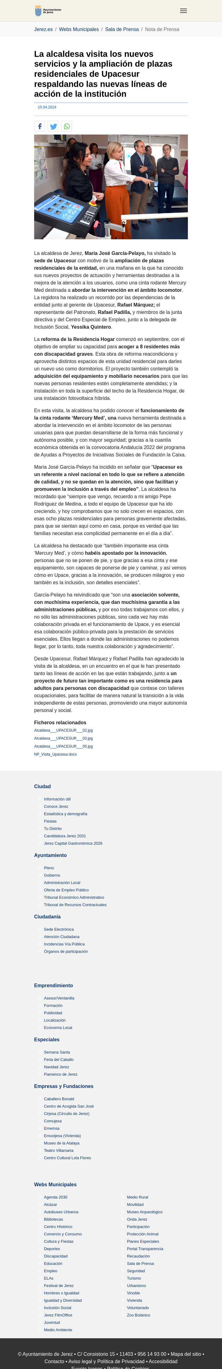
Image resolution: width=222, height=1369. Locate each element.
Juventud (52, 1322)
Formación (53, 1005)
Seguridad (136, 1271)
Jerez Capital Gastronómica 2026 (73, 843)
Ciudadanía (47, 916)
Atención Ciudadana (61, 936)
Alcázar (50, 1204)
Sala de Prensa (140, 1263)
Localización (54, 1020)
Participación (138, 1226)
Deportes (52, 1248)
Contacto (54, 1361)
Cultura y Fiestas (58, 1241)
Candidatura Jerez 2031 (65, 836)
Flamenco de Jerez (60, 1074)
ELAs (49, 1278)
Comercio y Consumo (63, 1234)
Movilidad (135, 1204)
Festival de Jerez (59, 1285)
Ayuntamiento (50, 855)
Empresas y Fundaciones (63, 1086)
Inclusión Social (57, 1307)
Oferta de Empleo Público (66, 890)
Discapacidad (56, 1256)
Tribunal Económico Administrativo (74, 897)
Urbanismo (136, 1285)
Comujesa (53, 1121)
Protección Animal (142, 1234)
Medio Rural (137, 1197)
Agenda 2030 (55, 1197)
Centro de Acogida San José (69, 1106)
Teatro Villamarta (58, 1150)
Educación (53, 1263)
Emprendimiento (53, 985)
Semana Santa (57, 1052)
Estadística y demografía (65, 814)
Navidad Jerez (56, 1067)
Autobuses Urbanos (61, 1212)
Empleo (50, 1271)
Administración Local (62, 882)
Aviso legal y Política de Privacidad (106, 1361)
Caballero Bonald (59, 1099)
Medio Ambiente (58, 1330)
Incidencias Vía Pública (64, 944)
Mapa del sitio (186, 1354)
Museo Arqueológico (145, 1212)
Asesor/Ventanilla (59, 998)
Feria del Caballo (59, 1059)
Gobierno (52, 875)
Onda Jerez (137, 1219)
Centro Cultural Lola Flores (67, 1158)
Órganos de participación (66, 951)
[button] (39, 126)
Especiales (47, 1039)
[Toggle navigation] (183, 11)
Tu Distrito (53, 828)
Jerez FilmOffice (58, 1315)
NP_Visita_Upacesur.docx (55, 754)
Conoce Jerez (56, 806)
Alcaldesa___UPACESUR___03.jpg (63, 738)
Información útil (57, 799)
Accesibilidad (163, 1361)
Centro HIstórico (58, 1226)
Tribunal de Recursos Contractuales (75, 904)
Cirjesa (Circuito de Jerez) (66, 1113)
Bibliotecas (53, 1219)
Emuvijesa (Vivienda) (62, 1135)
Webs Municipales (55, 1184)
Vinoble (133, 1293)
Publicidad (53, 1013)
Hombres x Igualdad (61, 1293)
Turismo (134, 1278)
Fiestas (50, 821)
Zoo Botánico (138, 1315)
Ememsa (52, 1128)
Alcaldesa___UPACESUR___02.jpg (63, 730)
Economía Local (58, 1027)
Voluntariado (138, 1307)
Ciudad (42, 786)
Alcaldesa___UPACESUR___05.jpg (63, 746)
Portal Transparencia (145, 1248)
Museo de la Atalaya (61, 1143)
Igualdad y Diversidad (63, 1300)
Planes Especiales (143, 1241)
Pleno (49, 868)
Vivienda (134, 1300)
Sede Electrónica (59, 929)
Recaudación (138, 1256)
